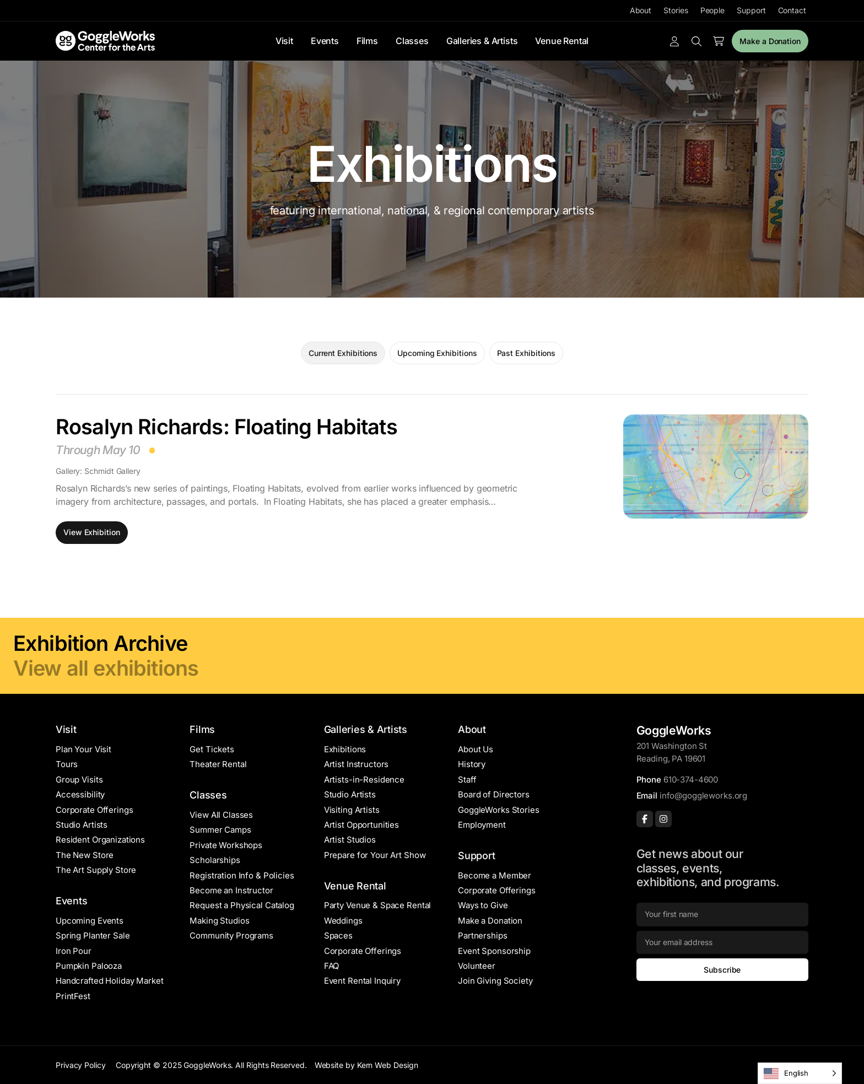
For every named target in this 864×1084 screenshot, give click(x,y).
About (641, 10)
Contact (792, 10)
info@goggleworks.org (703, 795)
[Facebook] (644, 819)
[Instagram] (663, 819)
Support (751, 10)
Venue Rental (561, 40)
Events (325, 40)
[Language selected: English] (800, 1073)
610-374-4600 (690, 779)
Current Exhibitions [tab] (343, 353)
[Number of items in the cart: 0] (718, 41)
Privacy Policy (81, 1065)
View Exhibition (91, 532)
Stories (675, 10)
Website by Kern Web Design (366, 1065)
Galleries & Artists (482, 40)
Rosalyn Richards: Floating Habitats (226, 426)
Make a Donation (770, 41)
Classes (412, 40)
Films (367, 40)
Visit (284, 40)
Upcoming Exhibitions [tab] (437, 353)
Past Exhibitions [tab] (526, 353)
